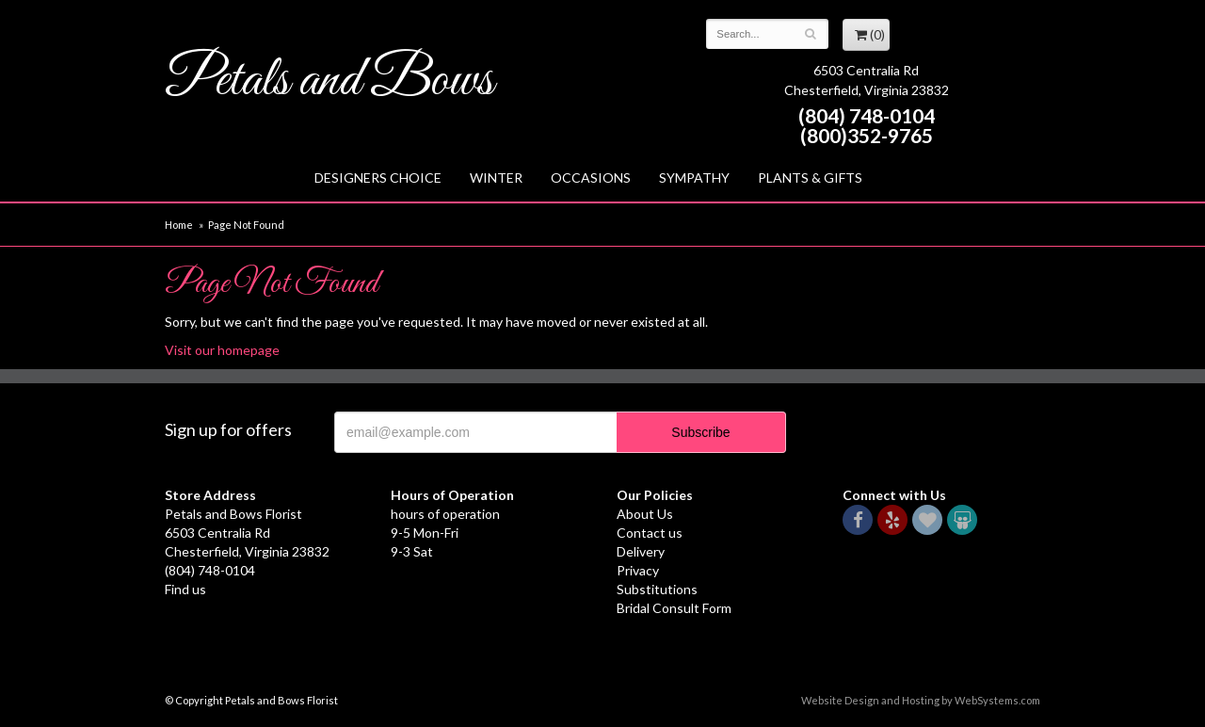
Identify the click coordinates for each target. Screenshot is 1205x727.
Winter (496, 178)
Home (179, 224)
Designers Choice (378, 178)
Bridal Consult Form (674, 608)
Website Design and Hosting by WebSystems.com (920, 700)
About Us (645, 514)
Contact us (650, 533)
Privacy (638, 570)
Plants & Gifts (810, 178)
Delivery (641, 551)
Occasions (591, 178)
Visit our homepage (222, 350)
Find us (185, 589)
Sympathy (694, 178)
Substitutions (657, 589)
